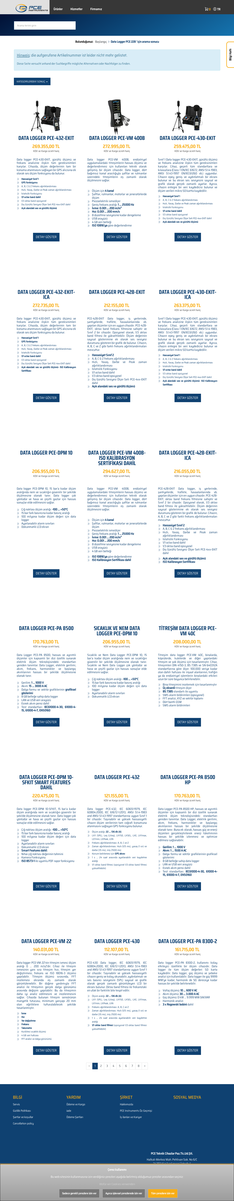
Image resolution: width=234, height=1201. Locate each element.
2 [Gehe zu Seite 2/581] (101, 1066)
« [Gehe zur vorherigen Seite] (89, 1066)
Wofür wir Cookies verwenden (117, 1184)
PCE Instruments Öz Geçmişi (136, 1110)
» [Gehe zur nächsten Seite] (144, 1066)
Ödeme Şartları (74, 1117)
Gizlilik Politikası (22, 1110)
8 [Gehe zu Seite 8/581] (138, 1066)
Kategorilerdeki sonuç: (32, 81)
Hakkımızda (126, 1104)
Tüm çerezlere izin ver (163, 1193)
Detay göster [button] (46, 237)
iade (68, 1110)
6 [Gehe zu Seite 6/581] (126, 1066)
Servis (16, 1104)
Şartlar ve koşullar (23, 1117)
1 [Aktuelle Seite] (95, 1066)
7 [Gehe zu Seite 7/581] (132, 1066)
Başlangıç (101, 41)
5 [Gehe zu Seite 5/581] (119, 1066)
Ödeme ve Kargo (75, 1104)
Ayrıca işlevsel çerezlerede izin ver (123, 1193)
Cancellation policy (23, 1123)
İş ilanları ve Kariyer (131, 1117)
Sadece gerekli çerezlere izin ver (79, 1193)
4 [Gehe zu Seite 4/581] (113, 1066)
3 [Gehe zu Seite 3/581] (107, 1066)
